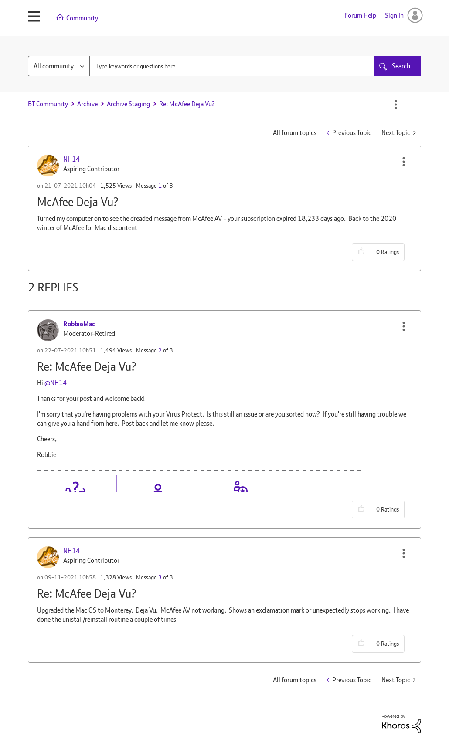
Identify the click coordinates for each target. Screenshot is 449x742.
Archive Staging (128, 103)
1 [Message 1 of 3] (160, 186)
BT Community (48, 103)
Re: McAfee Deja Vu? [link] (187, 103)
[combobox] (240, 66)
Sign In (394, 15)
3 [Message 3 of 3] (160, 577)
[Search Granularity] (58, 66)
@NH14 (55, 382)
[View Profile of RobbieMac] (79, 324)
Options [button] (396, 104)
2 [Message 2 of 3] (160, 350)
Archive (87, 103)
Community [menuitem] (82, 18)
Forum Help (360, 15)
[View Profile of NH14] (71, 159)
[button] (403, 161)
